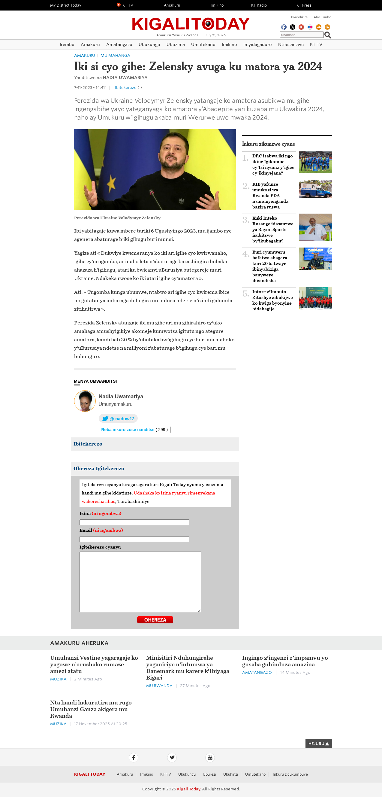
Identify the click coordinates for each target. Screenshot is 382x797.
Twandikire (299, 17)
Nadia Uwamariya (121, 397)
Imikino (146, 774)
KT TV (165, 774)
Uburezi (209, 774)
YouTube (210, 757)
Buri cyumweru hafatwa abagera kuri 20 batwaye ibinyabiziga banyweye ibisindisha (269, 266)
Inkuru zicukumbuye (290, 774)
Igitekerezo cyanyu (100, 547)
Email (101, 530)
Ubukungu (187, 774)
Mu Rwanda (159, 685)
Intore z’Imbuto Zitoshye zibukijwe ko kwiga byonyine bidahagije (272, 300)
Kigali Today (191, 20)
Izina (101, 513)
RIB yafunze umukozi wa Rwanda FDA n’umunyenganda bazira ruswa (270, 196)
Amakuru (84, 55)
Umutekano (255, 774)
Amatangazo (257, 672)
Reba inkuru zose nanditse (134, 429)
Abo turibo (322, 17)
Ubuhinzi (230, 774)
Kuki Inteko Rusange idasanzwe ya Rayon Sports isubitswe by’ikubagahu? (272, 230)
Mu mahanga (115, 55)
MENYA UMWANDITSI (95, 381)
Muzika (58, 679)
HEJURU (318, 743)
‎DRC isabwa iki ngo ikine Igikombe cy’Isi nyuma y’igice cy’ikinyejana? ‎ (273, 165)
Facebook (133, 757)
